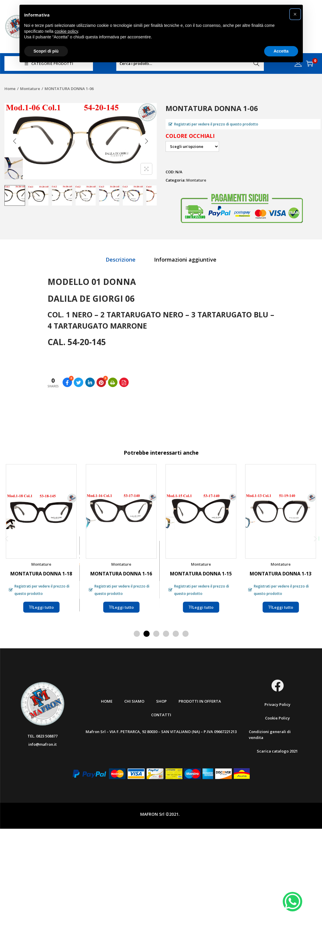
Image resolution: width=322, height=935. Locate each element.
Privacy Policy (277, 704)
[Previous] (14, 141)
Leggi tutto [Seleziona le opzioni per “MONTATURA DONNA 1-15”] (201, 607)
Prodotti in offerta (200, 701)
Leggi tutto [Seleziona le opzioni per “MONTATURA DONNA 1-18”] (41, 607)
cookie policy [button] (66, 31)
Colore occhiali (190, 135)
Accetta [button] (281, 51)
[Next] (146, 141)
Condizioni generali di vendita (270, 734)
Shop (161, 701)
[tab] (120, 259)
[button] (6, 538)
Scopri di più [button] (46, 51)
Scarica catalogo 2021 (277, 751)
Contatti (161, 714)
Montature (30, 88)
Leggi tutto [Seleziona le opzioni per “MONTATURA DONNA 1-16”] (121, 607)
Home (10, 88)
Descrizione (120, 259)
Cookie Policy (277, 718)
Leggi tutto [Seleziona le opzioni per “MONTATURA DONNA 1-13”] (280, 607)
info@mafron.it (42, 744)
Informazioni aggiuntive (185, 259)
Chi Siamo (134, 701)
